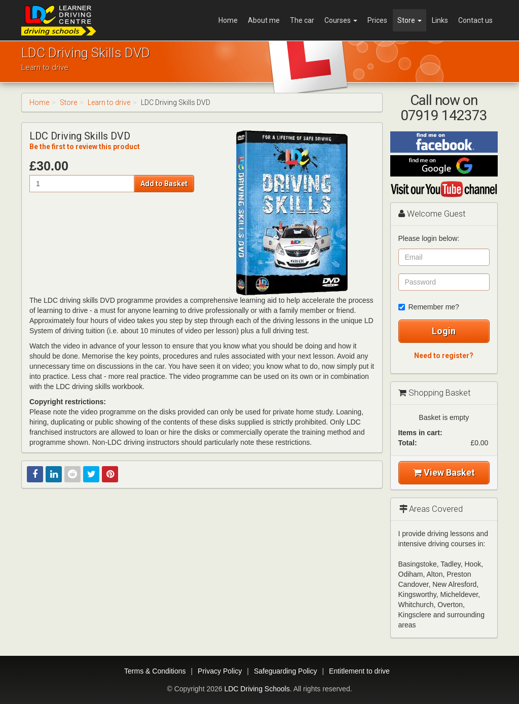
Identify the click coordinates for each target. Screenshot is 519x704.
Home (228, 20)
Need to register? (443, 355)
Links (440, 20)
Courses (340, 20)
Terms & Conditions (155, 671)
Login (444, 331)
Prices (377, 20)
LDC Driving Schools (256, 689)
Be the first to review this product (84, 147)
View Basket (444, 472)
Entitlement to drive (359, 671)
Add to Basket (164, 184)
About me (264, 20)
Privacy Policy (220, 671)
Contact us (475, 20)
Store (409, 20)
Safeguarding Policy (285, 671)
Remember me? (428, 307)
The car (302, 20)
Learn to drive (109, 102)
